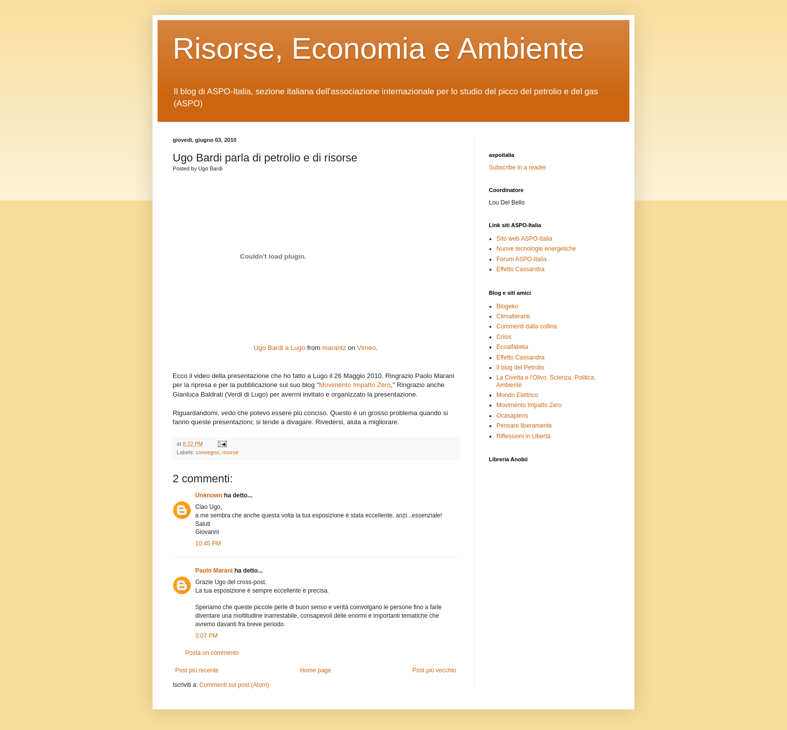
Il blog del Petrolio (520, 367)
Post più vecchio (434, 670)
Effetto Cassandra (520, 269)
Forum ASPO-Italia (521, 259)
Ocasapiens (512, 415)
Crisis (503, 336)
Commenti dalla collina (526, 326)
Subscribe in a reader (517, 167)
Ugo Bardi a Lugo (280, 347)
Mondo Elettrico (517, 395)
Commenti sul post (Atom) (234, 684)
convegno (207, 452)
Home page (315, 670)
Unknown (208, 495)
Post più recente (197, 670)
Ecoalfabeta (512, 346)
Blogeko (507, 306)
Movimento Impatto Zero (354, 385)
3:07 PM (206, 635)
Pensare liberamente (524, 425)
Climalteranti (513, 316)
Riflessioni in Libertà (523, 436)
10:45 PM (208, 543)
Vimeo (366, 347)
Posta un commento (212, 652)
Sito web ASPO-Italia (524, 238)
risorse (230, 452)
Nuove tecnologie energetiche (536, 248)
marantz (334, 347)
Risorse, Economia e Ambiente (378, 48)
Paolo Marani (214, 570)
